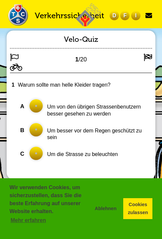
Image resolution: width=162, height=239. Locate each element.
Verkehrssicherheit (69, 15)
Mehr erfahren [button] (28, 220)
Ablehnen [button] (106, 208)
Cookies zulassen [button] (138, 208)
